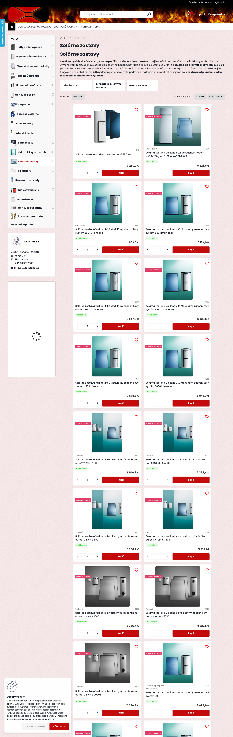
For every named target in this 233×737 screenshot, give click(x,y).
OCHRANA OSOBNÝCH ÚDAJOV (34, 26)
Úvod (62, 37)
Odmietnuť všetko (35, 726)
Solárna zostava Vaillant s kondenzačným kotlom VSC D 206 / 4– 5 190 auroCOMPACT (121, 156)
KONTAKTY (87, 26)
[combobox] (200, 97)
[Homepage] (11, 27)
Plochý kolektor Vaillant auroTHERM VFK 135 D (118, 591)
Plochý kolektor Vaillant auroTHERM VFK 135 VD (159, 591)
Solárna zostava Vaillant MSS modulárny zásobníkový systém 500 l (80, 500)
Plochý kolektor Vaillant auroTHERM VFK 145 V (200, 589)
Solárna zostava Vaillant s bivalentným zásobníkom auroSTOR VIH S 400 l (120, 323)
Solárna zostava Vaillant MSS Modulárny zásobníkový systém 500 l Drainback (203, 156)
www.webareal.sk (128, 734)
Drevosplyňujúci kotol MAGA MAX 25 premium (39, 297)
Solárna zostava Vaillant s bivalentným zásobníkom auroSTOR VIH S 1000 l (79, 409)
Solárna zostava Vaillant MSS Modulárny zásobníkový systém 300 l (203, 412)
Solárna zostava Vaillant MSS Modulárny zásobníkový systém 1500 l (203, 500)
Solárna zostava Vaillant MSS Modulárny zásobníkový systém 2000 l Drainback (203, 239)
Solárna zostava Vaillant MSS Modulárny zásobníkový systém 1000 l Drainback (121, 239)
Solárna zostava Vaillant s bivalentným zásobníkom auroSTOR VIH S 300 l (79, 323)
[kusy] (69, 179)
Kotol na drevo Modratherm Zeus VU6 (39, 360)
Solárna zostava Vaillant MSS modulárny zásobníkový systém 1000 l (162, 500)
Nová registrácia (216, 2)
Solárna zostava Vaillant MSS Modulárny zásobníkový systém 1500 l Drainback (162, 239)
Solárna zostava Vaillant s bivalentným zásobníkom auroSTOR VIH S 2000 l (161, 409)
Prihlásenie (197, 2)
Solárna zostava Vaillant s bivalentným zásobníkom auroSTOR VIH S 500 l (161, 323)
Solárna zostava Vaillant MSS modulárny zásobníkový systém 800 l (121, 500)
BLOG (98, 26)
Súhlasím (59, 726)
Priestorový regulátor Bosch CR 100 (38, 327)
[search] (149, 14)
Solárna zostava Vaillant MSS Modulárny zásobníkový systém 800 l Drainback (80, 239)
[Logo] (28, 14)
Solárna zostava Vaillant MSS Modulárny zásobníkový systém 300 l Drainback (162, 156)
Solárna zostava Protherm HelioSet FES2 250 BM (78, 156)
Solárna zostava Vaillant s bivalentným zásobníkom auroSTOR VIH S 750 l (202, 323)
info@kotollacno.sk (26, 268)
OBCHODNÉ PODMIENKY (66, 26)
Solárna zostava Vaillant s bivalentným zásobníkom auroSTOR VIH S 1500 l (120, 409)
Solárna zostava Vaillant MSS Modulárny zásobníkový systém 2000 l (80, 590)
